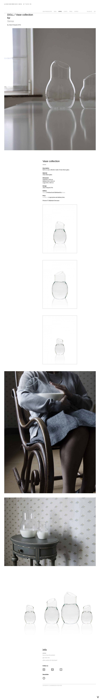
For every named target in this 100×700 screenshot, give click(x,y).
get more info (46, 657)
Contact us (45, 197)
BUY (95, 11)
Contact (76, 11)
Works (60, 11)
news (55, 11)
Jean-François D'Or (47, 11)
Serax (10, 21)
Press (70, 11)
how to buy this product (49, 655)
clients (65, 11)
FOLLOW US (89, 11)
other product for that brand (50, 660)
